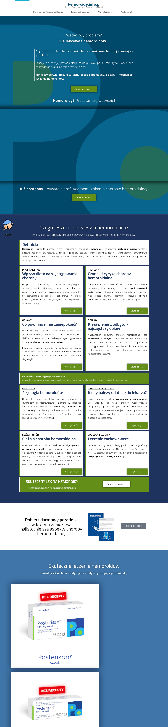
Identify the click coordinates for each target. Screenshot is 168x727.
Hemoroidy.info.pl (84, 4)
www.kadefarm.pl (32, 722)
